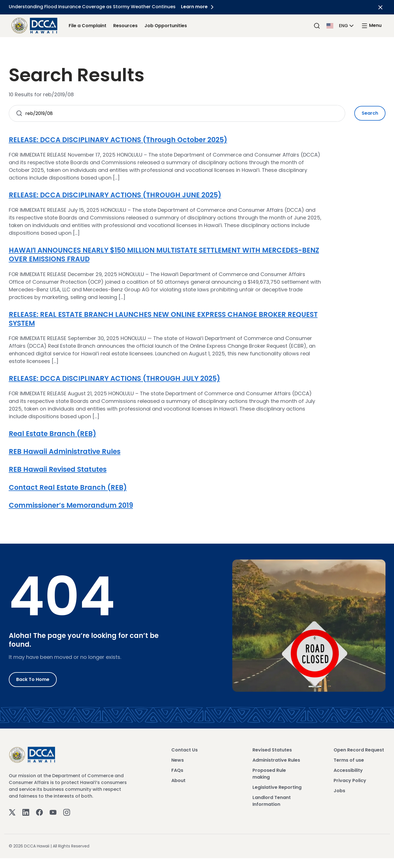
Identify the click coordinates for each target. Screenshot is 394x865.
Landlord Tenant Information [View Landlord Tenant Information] (271, 801)
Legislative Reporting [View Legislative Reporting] (277, 787)
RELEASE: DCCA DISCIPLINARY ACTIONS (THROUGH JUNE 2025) (115, 195)
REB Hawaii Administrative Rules (65, 451)
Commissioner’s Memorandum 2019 (71, 505)
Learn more (198, 6)
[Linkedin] (25, 812)
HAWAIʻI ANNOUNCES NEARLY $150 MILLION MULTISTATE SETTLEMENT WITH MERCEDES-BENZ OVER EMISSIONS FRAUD (164, 254)
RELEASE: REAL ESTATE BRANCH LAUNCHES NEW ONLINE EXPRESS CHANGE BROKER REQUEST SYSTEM (163, 319)
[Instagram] (66, 812)
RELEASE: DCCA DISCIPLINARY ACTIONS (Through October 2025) (118, 139)
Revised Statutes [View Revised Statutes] (272, 750)
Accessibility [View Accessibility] (348, 770)
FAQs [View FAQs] (177, 770)
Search (370, 113)
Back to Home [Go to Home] (32, 679)
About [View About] (178, 780)
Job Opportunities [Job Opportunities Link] (165, 25)
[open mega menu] (371, 25)
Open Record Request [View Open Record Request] (359, 750)
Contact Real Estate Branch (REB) (68, 487)
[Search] (317, 25)
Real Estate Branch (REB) (52, 433)
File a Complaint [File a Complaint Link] (87, 25)
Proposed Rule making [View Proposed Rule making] (269, 773)
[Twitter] (12, 812)
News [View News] (177, 760)
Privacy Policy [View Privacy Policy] (350, 780)
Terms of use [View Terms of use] (349, 760)
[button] (340, 25)
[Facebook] (39, 812)
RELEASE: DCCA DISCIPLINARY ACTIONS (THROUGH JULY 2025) (114, 378)
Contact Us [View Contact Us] (184, 750)
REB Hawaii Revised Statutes (58, 469)
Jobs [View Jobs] (339, 790)
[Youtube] (53, 812)
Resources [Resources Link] (125, 25)
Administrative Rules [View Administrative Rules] (276, 760)
